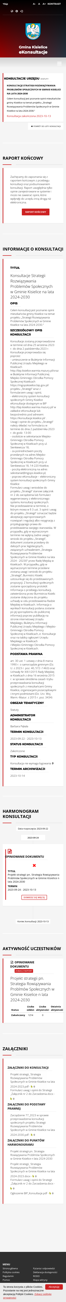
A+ (44, 3)
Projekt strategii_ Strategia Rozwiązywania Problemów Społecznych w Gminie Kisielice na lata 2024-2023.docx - (32, 1170)
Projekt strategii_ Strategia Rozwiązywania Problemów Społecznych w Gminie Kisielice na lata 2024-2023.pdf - (32, 1080)
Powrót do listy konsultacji (46, 126)
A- (34, 3)
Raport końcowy (35, 211)
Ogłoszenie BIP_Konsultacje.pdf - (32, 1193)
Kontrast (54, 3)
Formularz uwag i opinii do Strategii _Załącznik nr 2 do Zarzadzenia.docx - (32, 1094)
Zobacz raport (23, 970)
